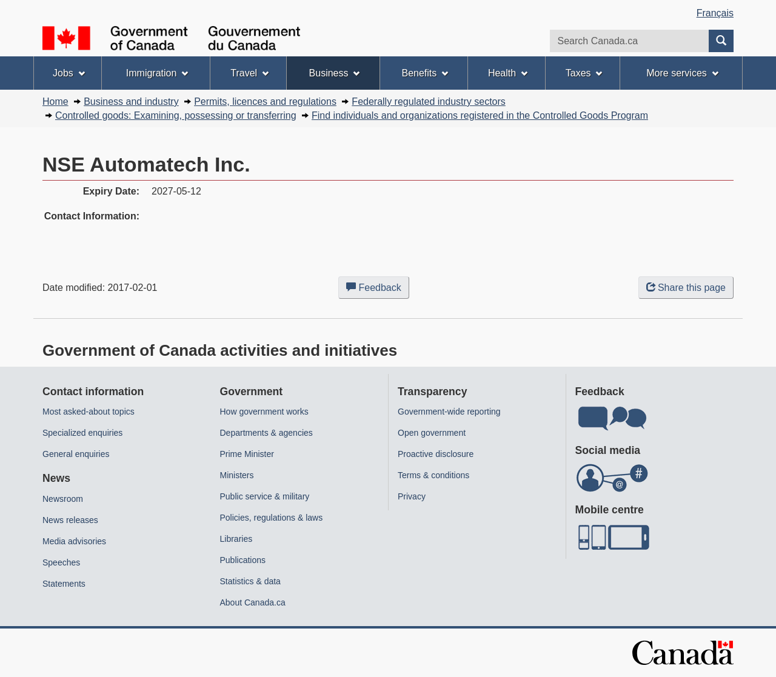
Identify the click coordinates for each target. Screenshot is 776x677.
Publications (243, 560)
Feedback (377, 290)
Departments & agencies (266, 433)
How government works (264, 411)
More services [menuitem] (682, 73)
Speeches (61, 562)
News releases (70, 520)
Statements (63, 584)
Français (715, 13)
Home (55, 101)
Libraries (236, 539)
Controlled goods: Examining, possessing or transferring (175, 115)
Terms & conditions (433, 475)
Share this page (686, 287)
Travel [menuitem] (249, 73)
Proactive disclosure (435, 454)
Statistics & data (250, 581)
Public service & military (265, 496)
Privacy (412, 496)
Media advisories (74, 541)
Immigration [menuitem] (157, 73)
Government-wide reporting (449, 411)
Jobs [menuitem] (69, 73)
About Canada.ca (253, 602)
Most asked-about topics (88, 411)
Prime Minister (247, 454)
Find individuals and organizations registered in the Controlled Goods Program (480, 115)
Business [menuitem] (334, 73)
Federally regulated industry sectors (428, 101)
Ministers (237, 475)
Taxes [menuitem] (584, 73)
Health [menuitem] (507, 73)
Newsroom (62, 499)
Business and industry (131, 101)
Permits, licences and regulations (265, 101)
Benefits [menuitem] (425, 73)
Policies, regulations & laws (271, 517)
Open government (432, 433)
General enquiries (76, 454)
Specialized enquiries (82, 433)
